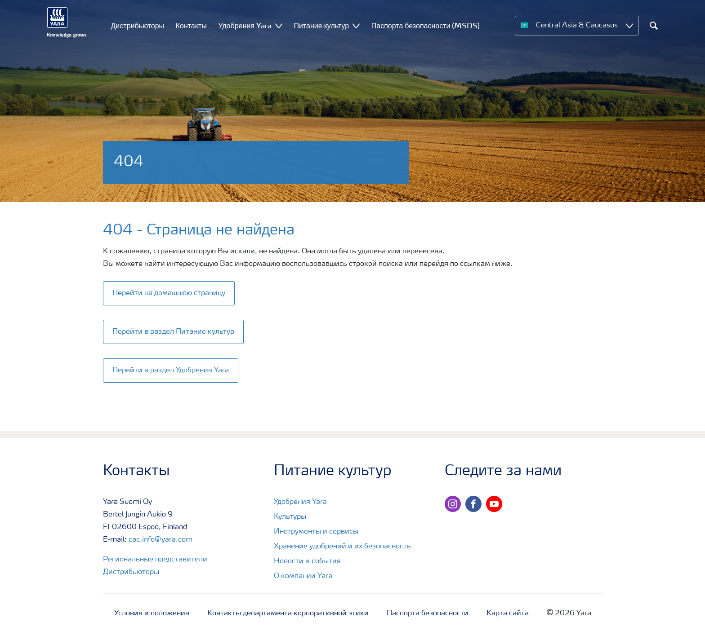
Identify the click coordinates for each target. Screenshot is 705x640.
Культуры (290, 517)
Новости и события (307, 561)
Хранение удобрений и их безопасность (342, 546)
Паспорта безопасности (428, 613)
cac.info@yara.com (160, 539)
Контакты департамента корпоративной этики (288, 613)
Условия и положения (151, 613)
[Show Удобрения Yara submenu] (278, 25)
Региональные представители (155, 559)
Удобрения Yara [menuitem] (245, 25)
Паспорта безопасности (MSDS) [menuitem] (425, 25)
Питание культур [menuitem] (321, 25)
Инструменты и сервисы (316, 531)
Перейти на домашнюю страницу (168, 293)
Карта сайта (507, 613)
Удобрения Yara (300, 502)
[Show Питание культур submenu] (356, 25)
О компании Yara (303, 576)
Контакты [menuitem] (191, 25)
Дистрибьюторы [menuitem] (138, 25)
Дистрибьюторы (131, 572)
